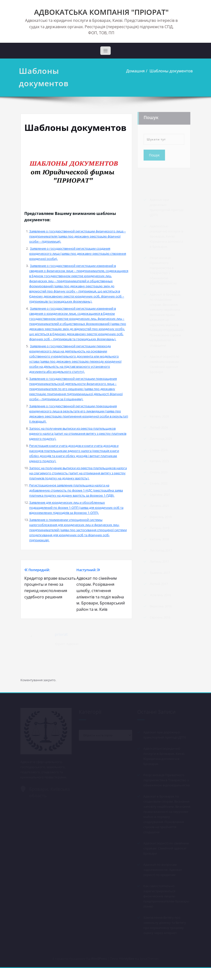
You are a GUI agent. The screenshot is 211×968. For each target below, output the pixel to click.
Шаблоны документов (170, 71)
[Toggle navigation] (105, 50)
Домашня (134, 71)
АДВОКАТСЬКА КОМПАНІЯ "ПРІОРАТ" (101, 12)
